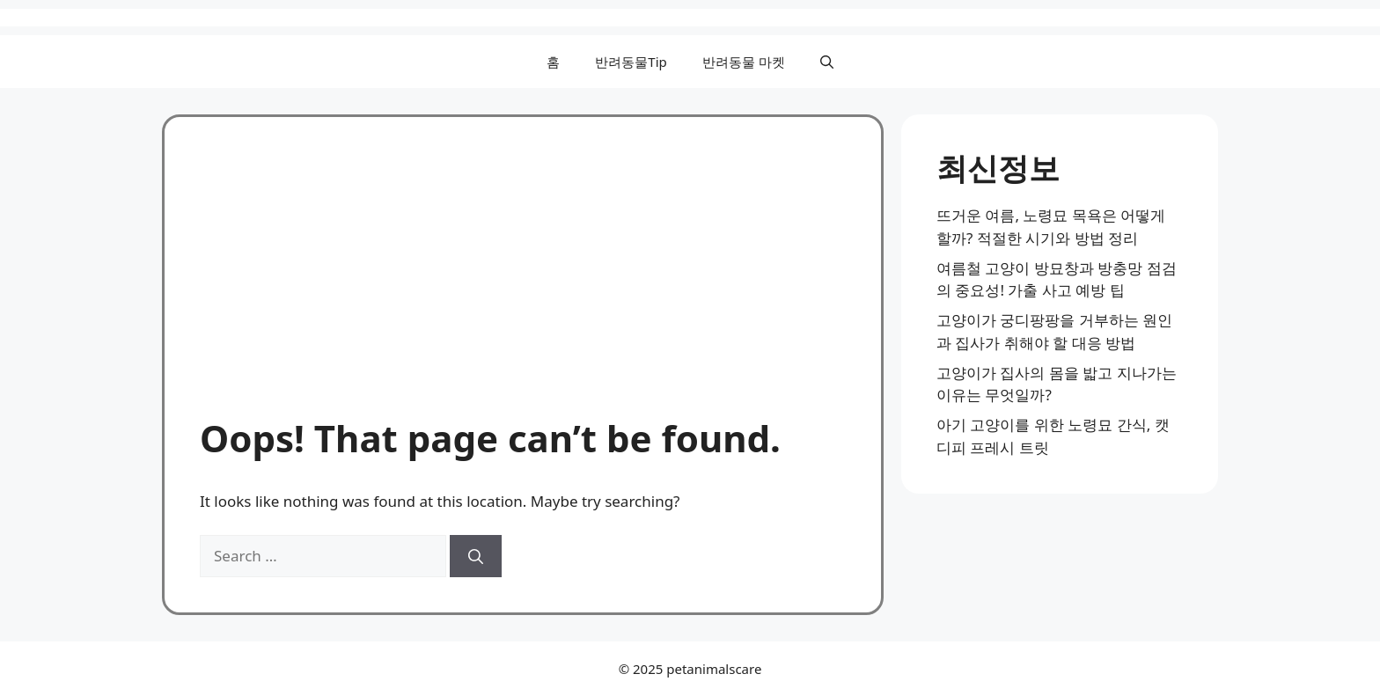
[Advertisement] (523, 284)
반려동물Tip (630, 61)
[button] (827, 61)
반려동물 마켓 (743, 61)
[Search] (476, 556)
